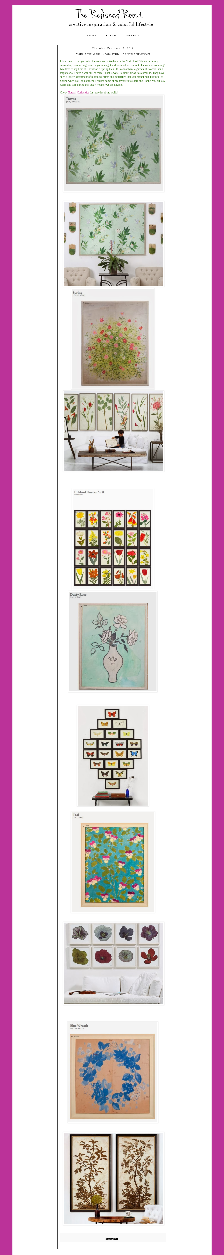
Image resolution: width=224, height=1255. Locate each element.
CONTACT (132, 35)
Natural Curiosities (78, 92)
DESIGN (110, 35)
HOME (92, 35)
